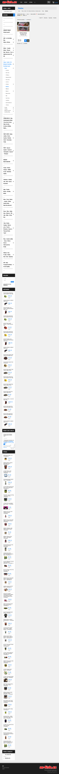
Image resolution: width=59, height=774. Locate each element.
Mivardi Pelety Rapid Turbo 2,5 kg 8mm (8, 362)
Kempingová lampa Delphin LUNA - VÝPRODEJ (8, 480)
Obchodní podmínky (5, 767)
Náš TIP (41, 17)
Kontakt (25, 2)
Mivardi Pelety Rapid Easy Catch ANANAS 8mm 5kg (8, 332)
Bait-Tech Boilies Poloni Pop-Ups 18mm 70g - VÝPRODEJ (8, 570)
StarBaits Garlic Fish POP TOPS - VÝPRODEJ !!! (8, 587)
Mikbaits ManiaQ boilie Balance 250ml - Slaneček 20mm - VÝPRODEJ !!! (8, 637)
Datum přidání (33, 14)
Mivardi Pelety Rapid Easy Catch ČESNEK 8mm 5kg (8, 316)
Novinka (54, 17)
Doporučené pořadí (41, 14)
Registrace (5, 285)
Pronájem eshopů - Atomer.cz (52, 772)
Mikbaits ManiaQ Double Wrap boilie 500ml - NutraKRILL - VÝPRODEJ (8, 693)
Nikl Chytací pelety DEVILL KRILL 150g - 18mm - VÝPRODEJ (8, 685)
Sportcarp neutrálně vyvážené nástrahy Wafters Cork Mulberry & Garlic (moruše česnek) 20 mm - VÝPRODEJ (8, 595)
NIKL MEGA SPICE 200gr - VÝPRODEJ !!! (8, 709)
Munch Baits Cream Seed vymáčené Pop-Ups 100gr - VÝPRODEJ (8, 701)
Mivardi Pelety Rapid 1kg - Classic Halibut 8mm (8, 392)
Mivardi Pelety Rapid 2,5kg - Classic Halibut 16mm (8, 370)
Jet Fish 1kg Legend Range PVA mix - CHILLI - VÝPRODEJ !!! (8, 645)
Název (23, 14)
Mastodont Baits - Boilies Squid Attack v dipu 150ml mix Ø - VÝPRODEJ (8, 717)
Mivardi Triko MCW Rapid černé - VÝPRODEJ (8, 612)
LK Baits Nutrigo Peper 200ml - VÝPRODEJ (7, 670)
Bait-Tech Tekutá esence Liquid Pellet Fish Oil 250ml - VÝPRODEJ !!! (8, 733)
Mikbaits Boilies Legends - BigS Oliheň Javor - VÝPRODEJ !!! (8, 463)
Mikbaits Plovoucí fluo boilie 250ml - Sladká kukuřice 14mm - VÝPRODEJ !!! (8, 579)
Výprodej (50, 17)
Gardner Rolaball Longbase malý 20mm (8, 348)
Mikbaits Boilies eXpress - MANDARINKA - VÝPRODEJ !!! (8, 620)
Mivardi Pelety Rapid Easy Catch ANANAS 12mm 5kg (8, 377)
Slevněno (45, 17)
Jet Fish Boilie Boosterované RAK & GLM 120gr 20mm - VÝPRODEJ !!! (8, 487)
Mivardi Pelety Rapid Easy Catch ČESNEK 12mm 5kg (8, 293)
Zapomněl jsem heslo (7, 284)
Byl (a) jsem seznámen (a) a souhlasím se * (8, 441)
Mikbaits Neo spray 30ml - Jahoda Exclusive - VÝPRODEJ (8, 512)
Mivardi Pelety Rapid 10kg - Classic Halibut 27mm (8, 385)
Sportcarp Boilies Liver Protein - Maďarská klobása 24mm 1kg (8, 308)
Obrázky (18, 15)
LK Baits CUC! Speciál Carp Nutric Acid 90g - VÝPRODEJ (8, 725)
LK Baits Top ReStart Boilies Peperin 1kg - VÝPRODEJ (8, 677)
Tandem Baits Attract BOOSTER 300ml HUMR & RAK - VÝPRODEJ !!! (8, 554)
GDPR (3, 768)
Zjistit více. (5, 447)
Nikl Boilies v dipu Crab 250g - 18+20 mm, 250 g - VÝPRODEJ (8, 496)
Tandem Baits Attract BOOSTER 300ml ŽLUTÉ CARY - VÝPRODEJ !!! (8, 742)
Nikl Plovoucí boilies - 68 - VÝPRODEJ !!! (8, 456)
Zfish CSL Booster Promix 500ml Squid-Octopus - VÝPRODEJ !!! (8, 604)
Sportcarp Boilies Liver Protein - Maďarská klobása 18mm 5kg (8, 340)
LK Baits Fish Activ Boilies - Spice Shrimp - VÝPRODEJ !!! (8, 504)
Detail (9, 297)
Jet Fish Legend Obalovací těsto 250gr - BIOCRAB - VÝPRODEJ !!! (8, 653)
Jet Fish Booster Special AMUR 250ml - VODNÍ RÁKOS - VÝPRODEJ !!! (7, 628)
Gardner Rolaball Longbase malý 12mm (8, 421)
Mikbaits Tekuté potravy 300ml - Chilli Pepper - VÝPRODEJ (7, 537)
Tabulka (24, 15)
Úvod (21, 2)
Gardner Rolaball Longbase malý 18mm (8, 301)
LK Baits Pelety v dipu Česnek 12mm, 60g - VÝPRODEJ (7, 472)
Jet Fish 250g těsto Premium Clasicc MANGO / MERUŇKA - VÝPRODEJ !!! (8, 562)
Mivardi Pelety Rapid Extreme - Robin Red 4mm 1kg (8, 324)
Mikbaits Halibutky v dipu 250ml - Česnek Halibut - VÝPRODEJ (7, 529)
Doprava (30, 2)
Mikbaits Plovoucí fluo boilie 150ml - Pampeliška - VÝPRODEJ (8, 661)
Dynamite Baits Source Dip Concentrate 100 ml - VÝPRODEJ (8, 545)
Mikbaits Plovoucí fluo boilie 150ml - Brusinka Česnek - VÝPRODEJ (8, 520)
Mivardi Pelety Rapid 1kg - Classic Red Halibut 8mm (8, 414)
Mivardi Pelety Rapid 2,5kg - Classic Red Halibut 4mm (8, 355)
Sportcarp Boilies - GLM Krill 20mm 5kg (8, 399)
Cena (28, 14)
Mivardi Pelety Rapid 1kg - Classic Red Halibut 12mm (8, 407)
